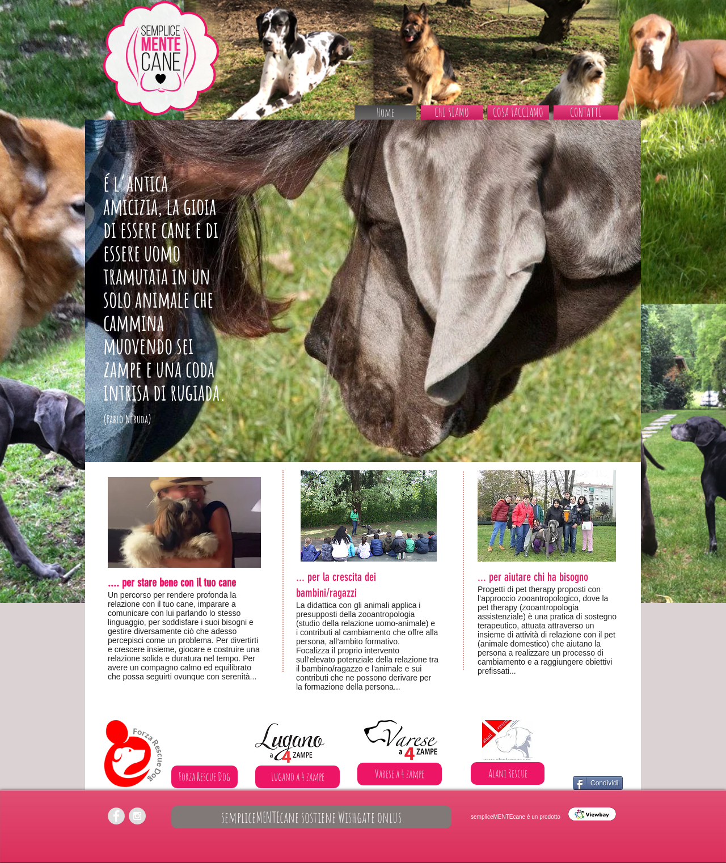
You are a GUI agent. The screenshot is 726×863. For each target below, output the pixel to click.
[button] (518, 112)
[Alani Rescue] (507, 773)
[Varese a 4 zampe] (399, 774)
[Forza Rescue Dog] (204, 777)
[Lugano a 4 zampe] (297, 777)
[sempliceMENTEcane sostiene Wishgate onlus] (311, 817)
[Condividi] (598, 783)
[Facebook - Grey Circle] (116, 815)
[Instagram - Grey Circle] (137, 815)
